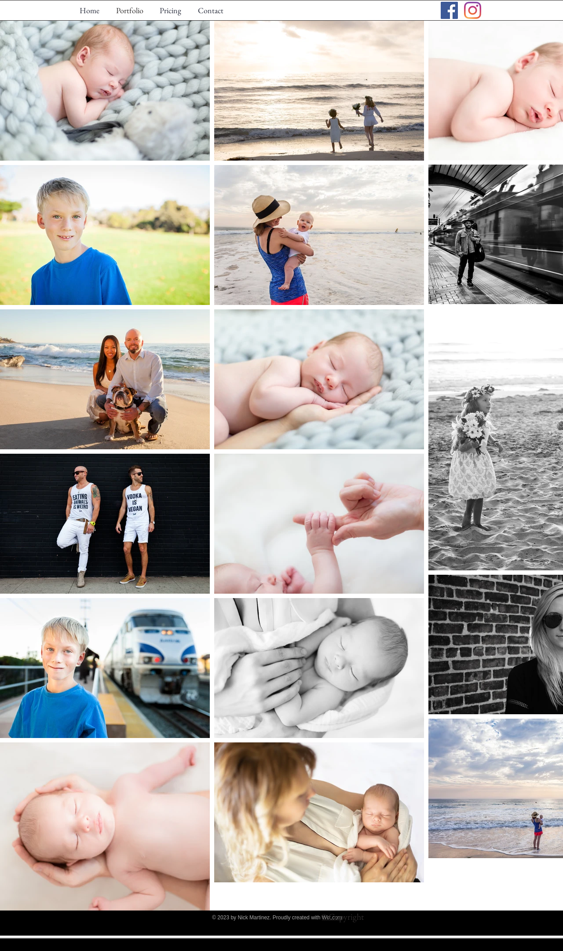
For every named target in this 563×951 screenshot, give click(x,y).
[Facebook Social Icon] (449, 10)
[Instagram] (472, 10)
